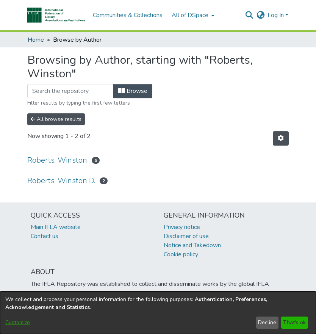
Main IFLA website (56, 227)
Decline (267, 322)
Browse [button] (132, 91)
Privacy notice (182, 227)
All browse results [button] (56, 119)
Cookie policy (181, 254)
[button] (56, 15)
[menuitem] (192, 15)
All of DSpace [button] (190, 15)
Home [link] (36, 40)
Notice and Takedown (192, 245)
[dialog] (158, 313)
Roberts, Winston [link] (57, 160)
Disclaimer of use (186, 236)
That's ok (294, 322)
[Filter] (70, 91)
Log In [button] (276, 15)
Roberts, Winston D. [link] (61, 181)
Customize (17, 322)
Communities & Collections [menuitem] (128, 15)
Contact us (44, 236)
